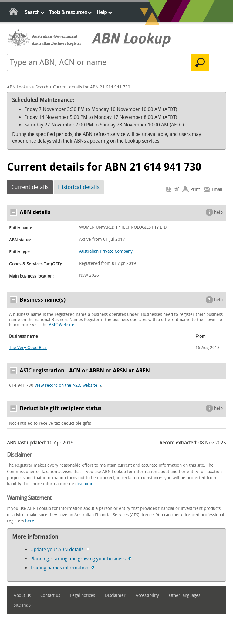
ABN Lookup (19, 87)
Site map (22, 605)
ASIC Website (61, 324)
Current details (30, 187)
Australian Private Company (106, 251)
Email (217, 189)
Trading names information (62, 568)
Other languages (184, 595)
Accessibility (147, 595)
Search (32, 12)
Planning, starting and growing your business (80, 559)
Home (14, 12)
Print (195, 189)
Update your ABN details (59, 549)
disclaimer (85, 483)
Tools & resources (68, 12)
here (29, 521)
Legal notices (82, 595)
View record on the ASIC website (69, 385)
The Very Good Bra (30, 347)
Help (102, 12)
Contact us (50, 595)
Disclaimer (115, 595)
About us (22, 595)
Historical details (79, 187)
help (218, 212)
